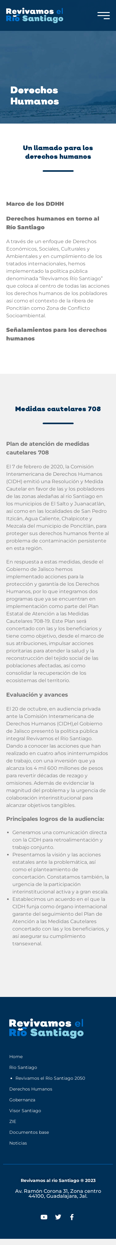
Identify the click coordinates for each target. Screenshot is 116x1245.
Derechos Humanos (30, 1089)
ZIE (12, 1121)
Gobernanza (22, 1100)
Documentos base (29, 1132)
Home (16, 1056)
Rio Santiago (23, 1067)
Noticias (18, 1143)
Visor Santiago (25, 1110)
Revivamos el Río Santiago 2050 (50, 1078)
